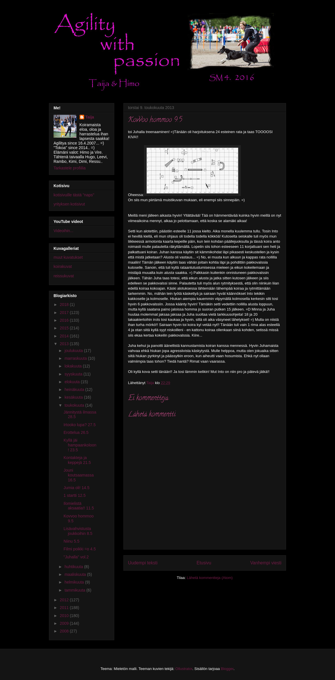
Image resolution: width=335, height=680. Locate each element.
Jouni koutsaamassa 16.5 (79, 475)
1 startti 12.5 (75, 495)
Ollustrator (183, 669)
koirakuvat (63, 266)
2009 (65, 623)
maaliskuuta (75, 574)
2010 (65, 615)
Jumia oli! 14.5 (76, 487)
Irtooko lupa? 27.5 (80, 424)
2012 (65, 600)
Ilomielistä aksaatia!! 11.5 (79, 506)
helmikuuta (74, 582)
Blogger (227, 669)
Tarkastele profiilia (70, 168)
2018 (65, 304)
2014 (65, 336)
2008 (65, 631)
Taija (89, 117)
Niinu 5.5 (71, 541)
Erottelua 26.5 (76, 432)
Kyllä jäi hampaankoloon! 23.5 (80, 445)
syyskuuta (73, 374)
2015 (65, 328)
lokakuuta (73, 366)
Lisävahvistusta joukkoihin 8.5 (78, 531)
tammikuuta (75, 590)
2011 (65, 607)
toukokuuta (74, 405)
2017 (65, 312)
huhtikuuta (74, 566)
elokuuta (72, 381)
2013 (65, 343)
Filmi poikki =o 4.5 (80, 549)
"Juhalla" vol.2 (76, 557)
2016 (65, 320)
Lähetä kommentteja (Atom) (209, 578)
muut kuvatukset (68, 257)
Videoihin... (63, 230)
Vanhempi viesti (265, 562)
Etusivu (204, 562)
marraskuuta (76, 358)
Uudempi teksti (142, 562)
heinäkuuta (74, 389)
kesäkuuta (74, 397)
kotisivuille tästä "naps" (74, 195)
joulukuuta (74, 350)
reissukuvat (64, 276)
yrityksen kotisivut (69, 204)
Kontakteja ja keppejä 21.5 (77, 460)
